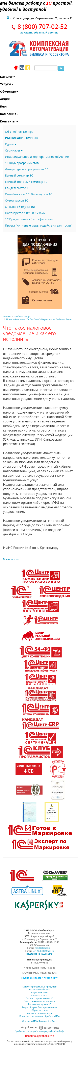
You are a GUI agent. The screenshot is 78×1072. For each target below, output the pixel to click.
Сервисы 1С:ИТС (39, 995)
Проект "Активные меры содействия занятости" (38, 225)
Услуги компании (39, 992)
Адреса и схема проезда (39, 1013)
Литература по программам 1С (26, 169)
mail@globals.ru (43, 948)
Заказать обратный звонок (39, 32)
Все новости (11, 559)
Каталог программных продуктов (39, 986)
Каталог (0, 76)
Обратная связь (39, 1010)
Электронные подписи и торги (39, 1001)
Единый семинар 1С (19, 175)
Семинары (14, 150)
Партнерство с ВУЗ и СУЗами (25, 213)
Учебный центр (22, 316)
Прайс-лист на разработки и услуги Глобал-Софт (39, 1031)
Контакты (0, 121)
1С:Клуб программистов (22, 163)
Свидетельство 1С (17, 188)
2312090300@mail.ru (43, 951)
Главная (7, 316)
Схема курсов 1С (16, 200)
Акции (0, 99)
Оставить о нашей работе (39, 1021)
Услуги (0, 84)
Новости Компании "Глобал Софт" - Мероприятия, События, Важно (39, 319)
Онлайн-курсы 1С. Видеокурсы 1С (28, 194)
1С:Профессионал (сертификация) (29, 219)
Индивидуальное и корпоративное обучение (37, 157)
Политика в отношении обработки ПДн (39, 1016)
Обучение (0, 91)
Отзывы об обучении (20, 207)
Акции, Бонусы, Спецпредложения (39, 1007)
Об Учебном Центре (19, 132)
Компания (0, 114)
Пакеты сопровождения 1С (39, 998)
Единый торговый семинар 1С (26, 182)
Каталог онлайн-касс (39, 989)
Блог (0, 106)
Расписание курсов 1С (39, 1004)
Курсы (10, 144)
